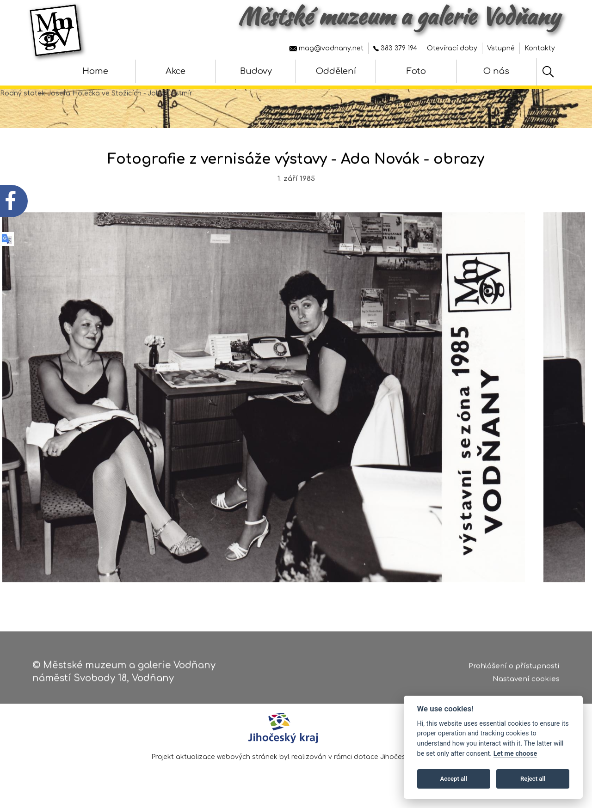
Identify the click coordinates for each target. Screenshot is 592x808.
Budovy (256, 71)
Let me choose (515, 754)
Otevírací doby (452, 48)
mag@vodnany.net (326, 48)
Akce (175, 71)
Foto (416, 71)
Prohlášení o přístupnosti (514, 669)
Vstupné (501, 48)
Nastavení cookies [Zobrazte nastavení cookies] (526, 682)
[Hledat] (548, 72)
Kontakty (539, 48)
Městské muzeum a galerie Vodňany (399, 16)
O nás (496, 71)
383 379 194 (395, 48)
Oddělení (336, 71)
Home (95, 71)
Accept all (453, 778)
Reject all (532, 778)
